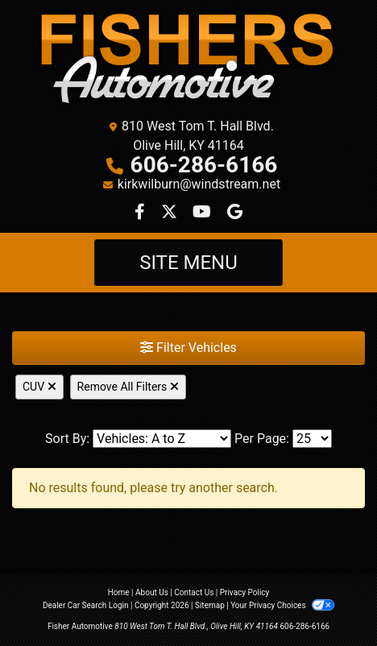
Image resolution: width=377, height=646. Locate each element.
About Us (151, 592)
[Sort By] (162, 438)
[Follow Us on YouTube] (203, 213)
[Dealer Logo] (188, 60)
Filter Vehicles (188, 347)
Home (119, 592)
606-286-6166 (204, 164)
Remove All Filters (128, 386)
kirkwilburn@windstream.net (199, 184)
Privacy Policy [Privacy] (245, 592)
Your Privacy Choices (282, 605)
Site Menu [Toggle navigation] (188, 262)
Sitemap (210, 605)
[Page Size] (312, 438)
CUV (39, 386)
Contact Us (193, 592)
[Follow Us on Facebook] (141, 213)
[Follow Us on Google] (235, 213)
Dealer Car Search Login (86, 605)
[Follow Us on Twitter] (171, 213)
